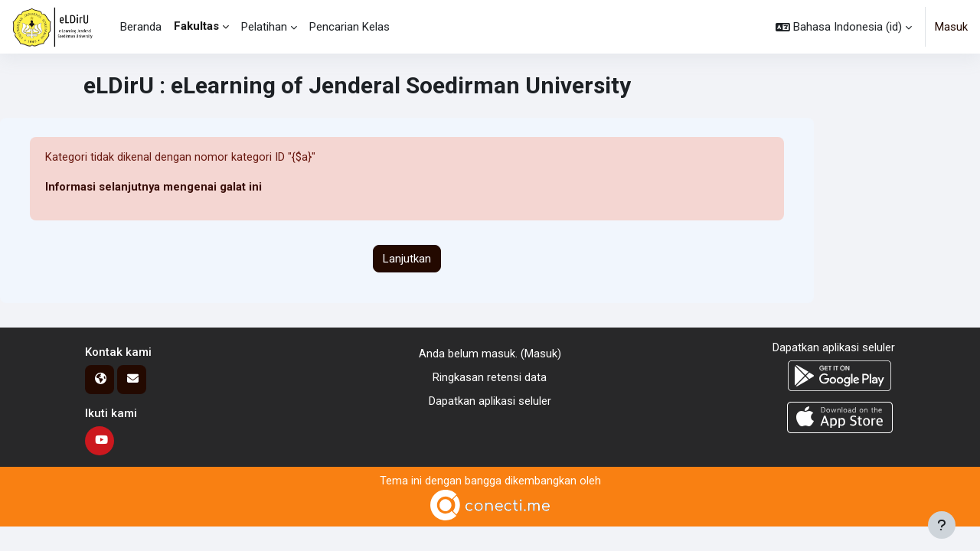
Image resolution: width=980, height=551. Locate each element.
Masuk (951, 27)
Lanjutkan (407, 259)
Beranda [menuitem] (141, 27)
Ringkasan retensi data (490, 377)
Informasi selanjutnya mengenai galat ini (154, 187)
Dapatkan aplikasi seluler (490, 401)
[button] (844, 27)
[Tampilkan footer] (942, 525)
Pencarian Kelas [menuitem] (349, 27)
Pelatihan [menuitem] (264, 27)
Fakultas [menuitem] (196, 26)
